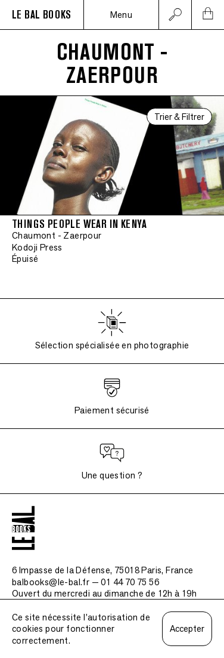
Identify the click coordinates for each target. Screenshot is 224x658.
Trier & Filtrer (179, 116)
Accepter (187, 628)
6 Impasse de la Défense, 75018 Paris (103, 570)
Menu (121, 14)
